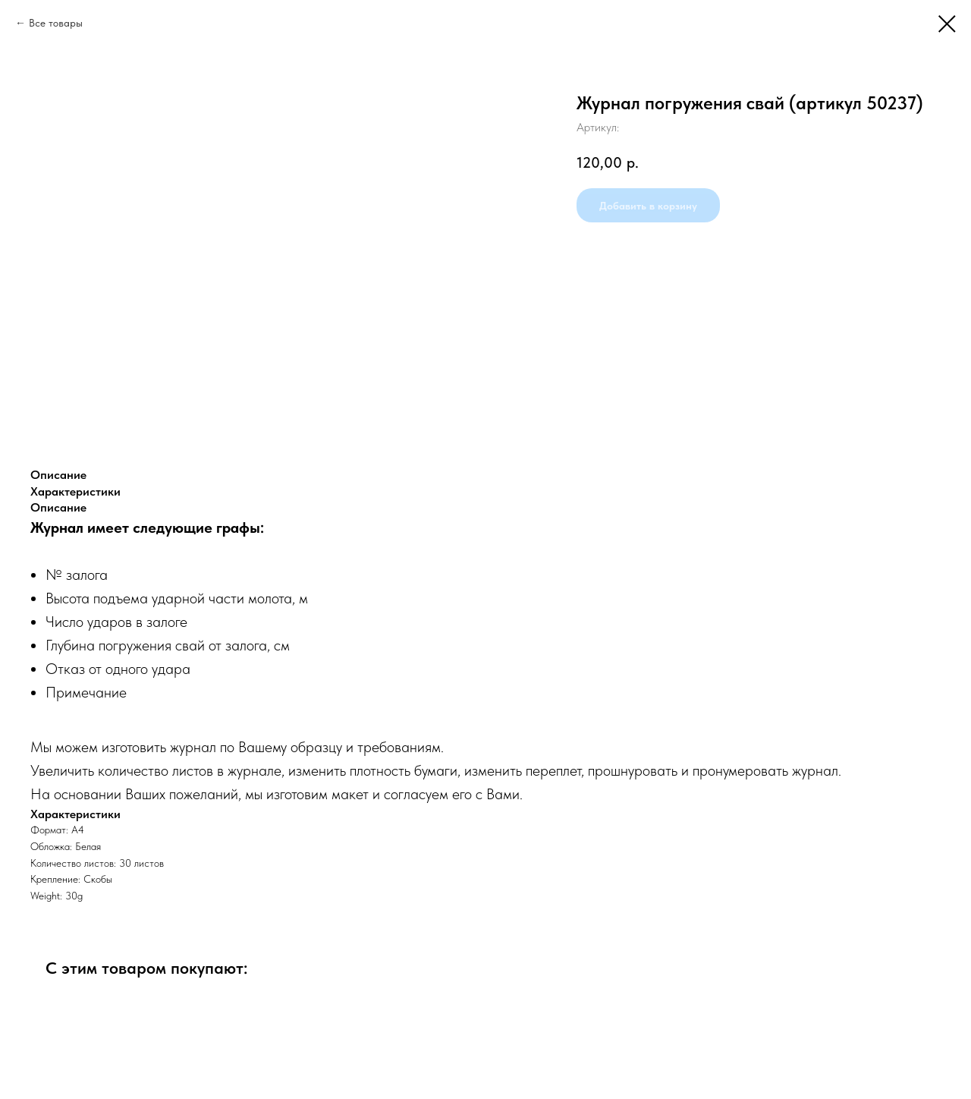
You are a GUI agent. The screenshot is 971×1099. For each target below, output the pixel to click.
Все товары (56, 23)
